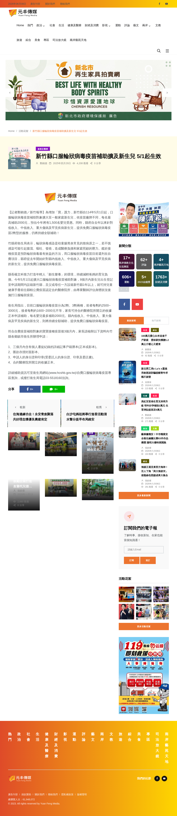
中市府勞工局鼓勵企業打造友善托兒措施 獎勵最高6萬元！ (22, 486)
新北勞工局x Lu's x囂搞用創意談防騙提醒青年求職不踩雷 (154, 372)
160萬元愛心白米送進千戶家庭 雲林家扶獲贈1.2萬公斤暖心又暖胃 (155, 340)
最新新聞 (131, 320)
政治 (39, 25)
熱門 (30, 25)
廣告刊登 (35, 3)
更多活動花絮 (144, 626)
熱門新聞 (156, 320)
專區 (46, 39)
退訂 (148, 560)
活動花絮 (23, 131)
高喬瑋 (148, 382)
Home (20, 25)
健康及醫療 (74, 25)
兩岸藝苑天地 (78, 39)
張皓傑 (21, 490)
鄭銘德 (43, 163)
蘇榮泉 (148, 349)
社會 (52, 25)
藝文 (136, 25)
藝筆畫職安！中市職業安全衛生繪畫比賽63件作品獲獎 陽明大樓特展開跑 (154, 438)
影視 (105, 25)
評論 (127, 25)
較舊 (102, 407)
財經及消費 (92, 25)
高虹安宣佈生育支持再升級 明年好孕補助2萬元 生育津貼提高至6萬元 (154, 405)
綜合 (28, 39)
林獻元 (95, 454)
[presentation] (10, 92)
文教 (158, 25)
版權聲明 (82, 794)
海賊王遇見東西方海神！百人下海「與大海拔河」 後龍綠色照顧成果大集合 (154, 471)
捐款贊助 (26, 794)
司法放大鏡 (59, 39)
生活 (61, 25)
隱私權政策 (67, 794)
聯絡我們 (65, 3)
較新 (19, 407)
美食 (37, 39)
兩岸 (145, 25)
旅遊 (19, 39)
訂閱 (131, 560)
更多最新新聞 (144, 495)
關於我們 (50, 3)
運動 (118, 25)
